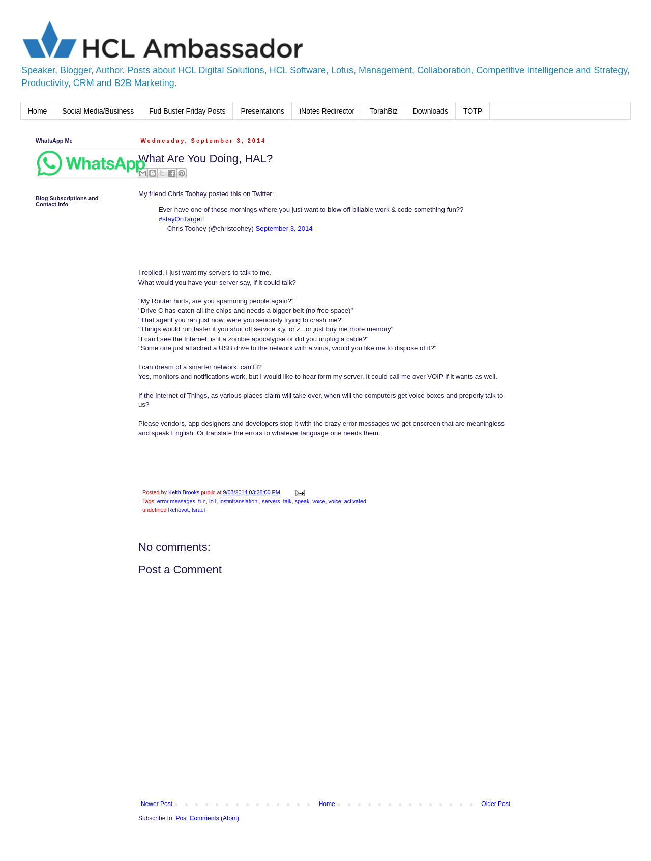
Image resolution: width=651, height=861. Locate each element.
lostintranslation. (239, 501)
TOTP (472, 111)
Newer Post (156, 804)
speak (301, 501)
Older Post (495, 804)
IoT (212, 501)
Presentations (262, 111)
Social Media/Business (98, 111)
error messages (176, 501)
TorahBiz (383, 111)
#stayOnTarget (180, 219)
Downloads (430, 111)
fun (202, 501)
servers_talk (276, 501)
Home (37, 111)
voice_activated (347, 501)
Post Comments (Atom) (207, 818)
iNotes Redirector (327, 111)
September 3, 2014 (284, 228)
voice (318, 501)
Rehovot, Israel (186, 510)
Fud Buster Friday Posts (187, 111)
